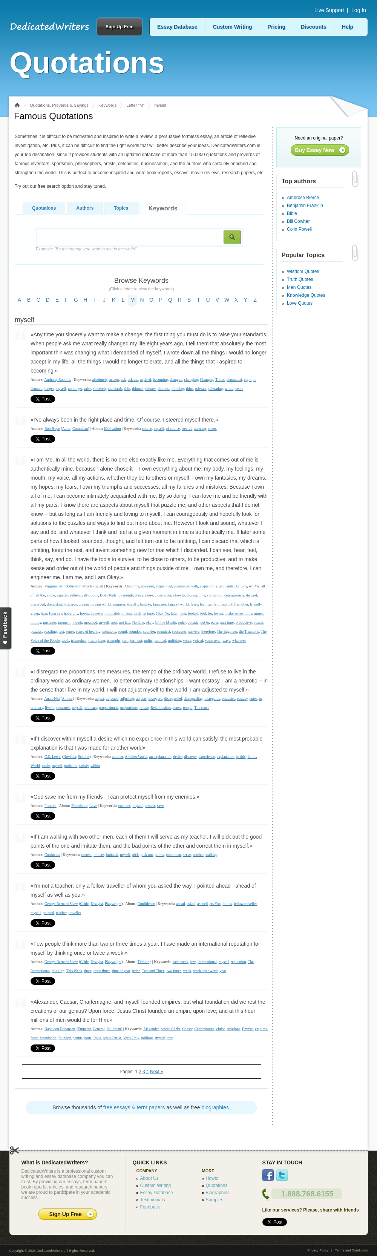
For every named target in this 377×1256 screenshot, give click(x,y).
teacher (198, 855)
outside (193, 622)
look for (206, 613)
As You (215, 904)
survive (193, 631)
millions (147, 1038)
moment (64, 622)
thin (127, 388)
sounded (135, 631)
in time (148, 613)
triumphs (114, 640)
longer (49, 388)
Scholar (84, 757)
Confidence (146, 904)
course (147, 428)
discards (70, 604)
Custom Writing (232, 27)
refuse (144, 707)
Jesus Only (131, 1038)
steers (212, 428)
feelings (206, 604)
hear (44, 613)
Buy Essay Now (314, 150)
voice (187, 640)
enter (253, 698)
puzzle (259, 622)
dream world (101, 604)
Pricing (276, 27)
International (207, 962)
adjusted (112, 698)
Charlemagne (204, 1029)
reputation (238, 962)
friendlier (241, 604)
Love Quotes (300, 303)
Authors (84, 208)
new (114, 622)
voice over (213, 640)
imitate (98, 855)
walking (211, 855)
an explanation (160, 757)
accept (114, 379)
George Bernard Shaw (61, 904)
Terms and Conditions (351, 1250)
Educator (74, 586)
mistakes (49, 622)
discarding (55, 604)
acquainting (209, 586)
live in (49, 707)
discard (251, 595)
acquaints (226, 586)
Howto (212, 1178)
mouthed (90, 622)
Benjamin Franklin (305, 205)
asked (191, 904)
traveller (75, 913)
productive (244, 622)
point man (173, 855)
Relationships (160, 707)
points (159, 855)
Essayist (96, 904)
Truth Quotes (300, 279)
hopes (84, 613)
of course (173, 428)
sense (70, 631)
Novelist (69, 757)
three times (101, 971)
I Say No (162, 613)
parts (214, 622)
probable (70, 766)
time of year (121, 971)
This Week (74, 971)
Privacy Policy (317, 1250)
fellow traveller (245, 904)
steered (187, 428)
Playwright (113, 904)
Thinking (145, 962)
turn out (136, 640)
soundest (163, 631)
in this (241, 757)
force (34, 1038)
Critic (84, 904)
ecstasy (242, 698)
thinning (178, 388)
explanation (225, 757)
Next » (156, 1071)
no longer (75, 388)
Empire (247, 1029)
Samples (215, 1199)
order (182, 622)
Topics (121, 208)
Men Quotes (299, 287)
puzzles (36, 631)
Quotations (44, 208)
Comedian (80, 428)
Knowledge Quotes (306, 295)
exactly (132, 604)
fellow (227, 904)
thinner (150, 388)
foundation (48, 1038)
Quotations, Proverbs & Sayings (59, 105)
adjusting (127, 698)
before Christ (171, 1029)
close (149, 595)
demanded (234, 379)
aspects (62, 595)
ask (123, 379)
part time (227, 622)
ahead (180, 904)
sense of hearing (88, 631)
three (88, 971)
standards (115, 388)
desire (177, 757)
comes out (214, 595)
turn (125, 640)
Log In (358, 10)
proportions (129, 707)
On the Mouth (165, 622)
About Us (149, 1178)
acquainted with (186, 586)
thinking (58, 971)
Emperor (84, 1029)
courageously (234, 595)
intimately (113, 613)
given (35, 613)
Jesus (97, 1038)
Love (93, 806)
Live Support (329, 10)
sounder (149, 631)
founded (64, 1038)
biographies (215, 1107)
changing (191, 379)
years (239, 388)
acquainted (164, 586)
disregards (212, 698)
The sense (201, 707)
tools (65, 640)
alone (51, 595)
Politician (114, 1029)
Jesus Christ (112, 1038)
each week (180, 962)
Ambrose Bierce (303, 197)
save (160, 806)
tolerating (215, 388)
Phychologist (92, 586)
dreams (84, 604)
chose (139, 595)
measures (63, 707)
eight (247, 379)
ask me (133, 379)
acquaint (147, 586)
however (97, 613)
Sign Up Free (119, 26)
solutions (109, 631)
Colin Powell (299, 229)
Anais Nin (52, 698)
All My (253, 586)
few (192, 962)
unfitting (174, 640)
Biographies (218, 1192)
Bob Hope (52, 428)
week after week (205, 971)
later (174, 613)
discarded (38, 604)
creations (233, 1029)
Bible (292, 213)
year (222, 971)
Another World (136, 757)
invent (127, 613)
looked (193, 613)
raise (87, 388)
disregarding (193, 698)
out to (205, 622)
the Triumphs (249, 631)
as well (202, 904)
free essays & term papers (134, 1107)
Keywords (107, 105)
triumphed (78, 640)
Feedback (150, 1207)
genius (78, 1038)
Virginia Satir (54, 586)
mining (36, 622)
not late (124, 622)
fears (194, 604)
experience (207, 757)
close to (179, 595)
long (182, 613)
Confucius (52, 855)
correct (86, 855)
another (117, 757)
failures (145, 604)
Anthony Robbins (57, 379)
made (46, 766)
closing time (196, 595)
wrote (229, 388)
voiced (198, 640)
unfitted (160, 640)
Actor (66, 428)
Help (347, 27)
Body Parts (108, 595)
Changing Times (212, 379)
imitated (112, 855)
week (187, 971)
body (94, 595)
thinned (137, 388)
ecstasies (228, 698)
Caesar (187, 1029)
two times (174, 971)
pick (135, 855)
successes (179, 631)
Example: (86, 249)
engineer (118, 604)
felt (216, 604)
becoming (160, 379)
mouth (77, 622)
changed (176, 379)
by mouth (125, 595)
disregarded (173, 698)
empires (261, 1029)
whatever (239, 640)
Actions (241, 586)
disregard (155, 698)
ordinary (90, 707)
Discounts (313, 27)
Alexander (151, 1029)
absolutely (99, 379)
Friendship (79, 806)
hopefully (71, 613)
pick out (147, 855)
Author (67, 698)
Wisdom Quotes (303, 271)
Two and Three (153, 971)
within (95, 766)
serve (187, 855)
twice (136, 971)
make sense (234, 613)
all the (40, 595)
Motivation (112, 428)
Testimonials (152, 1199)
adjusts (141, 698)
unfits (148, 640)
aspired (145, 379)
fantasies (159, 604)
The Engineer (227, 631)
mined (259, 613)
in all (137, 613)
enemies (124, 806)
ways (226, 640)
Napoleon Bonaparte (59, 1029)
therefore (208, 631)
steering (200, 428)
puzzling (50, 631)
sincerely (99, 388)
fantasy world (178, 604)
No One (138, 622)
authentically (79, 595)
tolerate (201, 388)
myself (61, 388)
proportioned (108, 707)
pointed (48, 913)
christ (220, 1029)
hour (87, 1038)
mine (248, 613)
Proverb (50, 806)
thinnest (164, 388)
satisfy (84, 766)
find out (226, 604)
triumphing (96, 640)
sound (122, 631)
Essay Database (177, 27)
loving (219, 613)
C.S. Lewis (52, 757)
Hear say (55, 613)
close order (163, 595)
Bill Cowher (298, 221)
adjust (99, 698)
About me (131, 586)
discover (190, 757)
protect (150, 806)
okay (149, 622)
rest (61, 631)
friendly (256, 604)
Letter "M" (135, 105)
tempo (188, 707)
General (99, 1029)
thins (189, 388)
